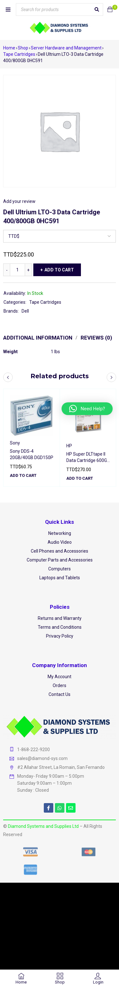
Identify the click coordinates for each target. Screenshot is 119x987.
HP (69, 445)
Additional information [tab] (37, 337)
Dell (25, 311)
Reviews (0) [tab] (96, 337)
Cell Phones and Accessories (59, 551)
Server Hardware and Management (66, 47)
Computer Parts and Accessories (60, 559)
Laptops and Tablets (59, 577)
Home (9, 47)
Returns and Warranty (60, 618)
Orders (59, 685)
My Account (59, 676)
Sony (15, 442)
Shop (23, 47)
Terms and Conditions (60, 627)
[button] (23, 475)
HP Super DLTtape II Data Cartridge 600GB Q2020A (88, 460)
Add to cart (59, 269)
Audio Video (60, 542)
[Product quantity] (17, 269)
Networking (59, 533)
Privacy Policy (59, 636)
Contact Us (59, 694)
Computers (59, 568)
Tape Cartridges (19, 54)
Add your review (19, 201)
